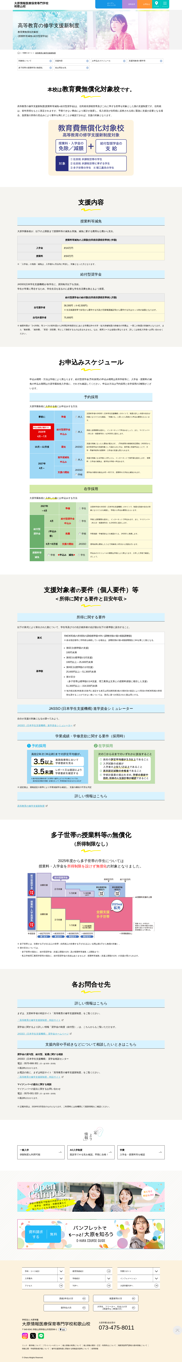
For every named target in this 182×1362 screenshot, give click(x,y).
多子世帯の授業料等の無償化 (30, 68)
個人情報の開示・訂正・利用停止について (99, 1345)
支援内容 (59, 61)
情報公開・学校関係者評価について (35, 1349)
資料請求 (131, 4)
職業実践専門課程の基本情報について (132, 1345)
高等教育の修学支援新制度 (31, 806)
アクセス (156, 6)
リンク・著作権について (31, 1345)
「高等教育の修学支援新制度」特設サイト (39, 1020)
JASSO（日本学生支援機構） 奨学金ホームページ (43, 1034)
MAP (62, 1330)
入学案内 (28, 1278)
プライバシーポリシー (51, 1345)
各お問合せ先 (60, 68)
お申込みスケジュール (101, 61)
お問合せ (146, 4)
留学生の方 (66, 1308)
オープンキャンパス (111, 4)
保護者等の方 (115, 1298)
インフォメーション (128, 1278)
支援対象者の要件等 (137, 61)
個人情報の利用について (71, 1345)
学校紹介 (76, 1278)
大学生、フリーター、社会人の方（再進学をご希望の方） (112, 1307)
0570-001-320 (31, 1093)
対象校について (24, 61)
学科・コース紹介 (32, 1271)
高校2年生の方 (66, 1298)
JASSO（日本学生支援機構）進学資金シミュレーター (45, 725)
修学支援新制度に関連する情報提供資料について (70, 1349)
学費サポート (27, 53)
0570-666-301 (31, 1063)
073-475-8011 (116, 1327)
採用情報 (94, 1349)
